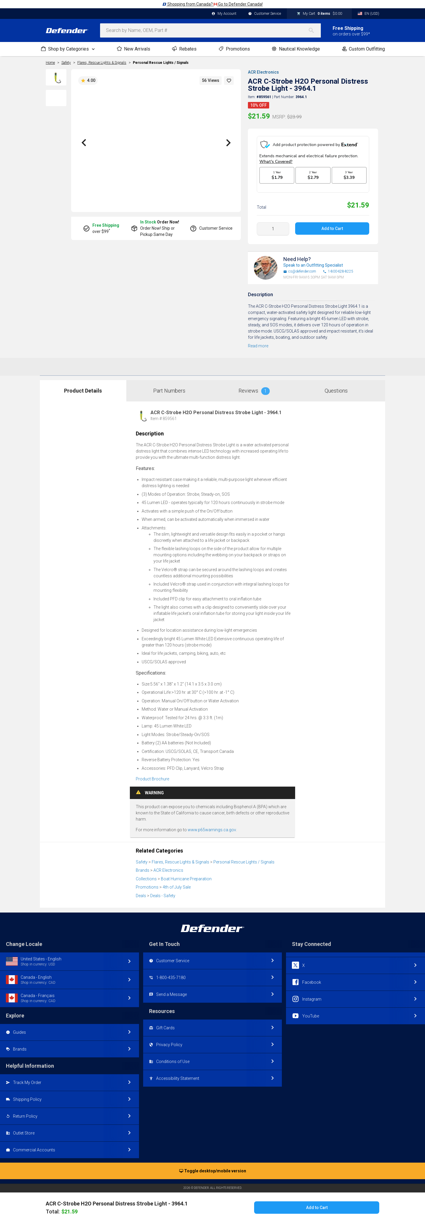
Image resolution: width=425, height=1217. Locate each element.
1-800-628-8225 (338, 266)
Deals (141, 890)
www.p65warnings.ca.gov (212, 824)
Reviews (254, 385)
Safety (142, 856)
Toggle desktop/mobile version (212, 1165)
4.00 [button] (88, 80)
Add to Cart (332, 223)
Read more (258, 340)
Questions (336, 385)
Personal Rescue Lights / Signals (161, 62)
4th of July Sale (177, 881)
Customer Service (264, 14)
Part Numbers (169, 385)
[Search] (314, 30)
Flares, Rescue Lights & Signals (180, 856)
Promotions (147, 881)
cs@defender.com (299, 266)
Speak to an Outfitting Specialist (313, 259)
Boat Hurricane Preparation (186, 873)
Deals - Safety (162, 890)
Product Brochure (152, 773)
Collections (146, 873)
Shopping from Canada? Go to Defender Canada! (212, 4)
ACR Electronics (263, 72)
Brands (142, 864)
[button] (229, 80)
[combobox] (210, 30)
